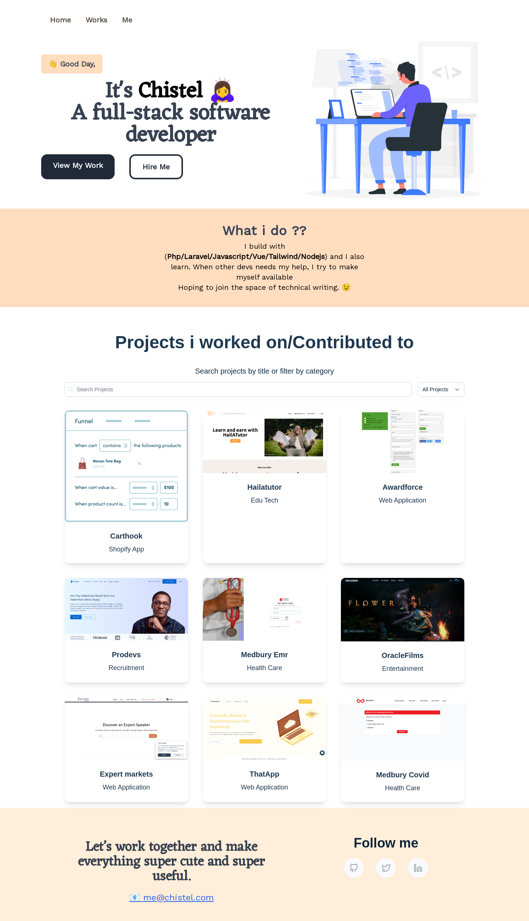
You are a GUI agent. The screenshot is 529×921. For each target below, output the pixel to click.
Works (96, 19)
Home (60, 19)
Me (127, 19)
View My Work (78, 165)
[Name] (238, 389)
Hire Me (156, 166)
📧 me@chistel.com (171, 897)
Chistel (173, 91)
